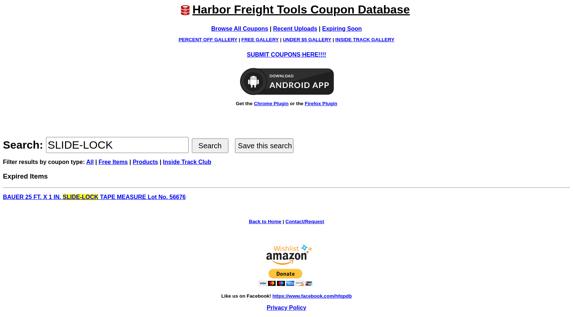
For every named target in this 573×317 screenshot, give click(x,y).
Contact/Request (304, 221)
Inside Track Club (187, 162)
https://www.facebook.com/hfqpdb (312, 296)
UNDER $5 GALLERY (307, 39)
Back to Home (265, 221)
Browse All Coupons (239, 29)
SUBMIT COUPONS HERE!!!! (286, 54)
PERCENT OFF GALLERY (208, 39)
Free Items (113, 162)
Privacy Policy (287, 308)
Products (145, 162)
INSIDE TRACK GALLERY (365, 39)
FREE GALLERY (260, 39)
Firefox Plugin (321, 103)
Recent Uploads (295, 29)
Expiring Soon (342, 29)
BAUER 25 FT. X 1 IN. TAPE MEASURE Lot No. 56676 (94, 197)
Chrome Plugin (271, 103)
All (90, 162)
